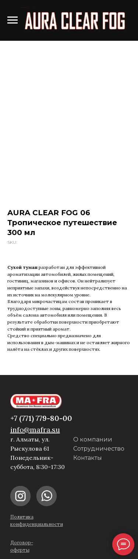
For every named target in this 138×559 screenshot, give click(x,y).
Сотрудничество (98, 448)
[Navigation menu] (12, 20)
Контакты (87, 457)
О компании (92, 439)
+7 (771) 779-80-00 (41, 418)
